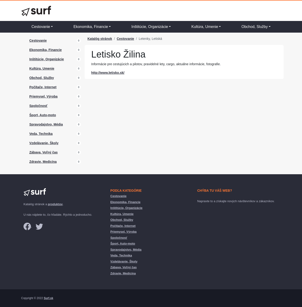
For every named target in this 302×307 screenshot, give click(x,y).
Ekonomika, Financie (91, 27)
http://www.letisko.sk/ (107, 73)
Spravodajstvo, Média (46, 124)
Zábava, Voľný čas (43, 152)
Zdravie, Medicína (43, 162)
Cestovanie (40, 27)
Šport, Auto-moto (42, 115)
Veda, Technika (41, 134)
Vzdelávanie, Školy (43, 143)
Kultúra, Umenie (204, 27)
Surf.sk (48, 298)
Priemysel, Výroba (43, 96)
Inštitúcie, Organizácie (149, 27)
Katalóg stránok (99, 39)
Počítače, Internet (43, 87)
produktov (55, 204)
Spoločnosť (38, 106)
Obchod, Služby (255, 27)
